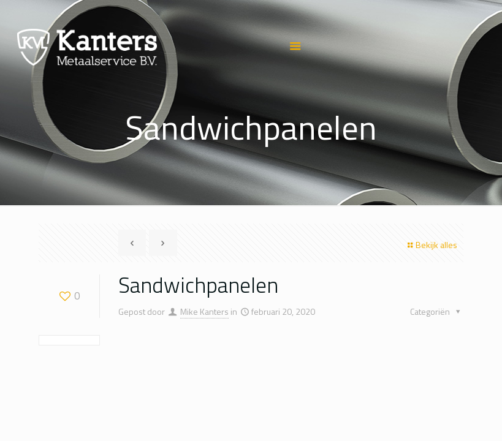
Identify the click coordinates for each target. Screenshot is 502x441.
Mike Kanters (204, 311)
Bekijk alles (431, 244)
